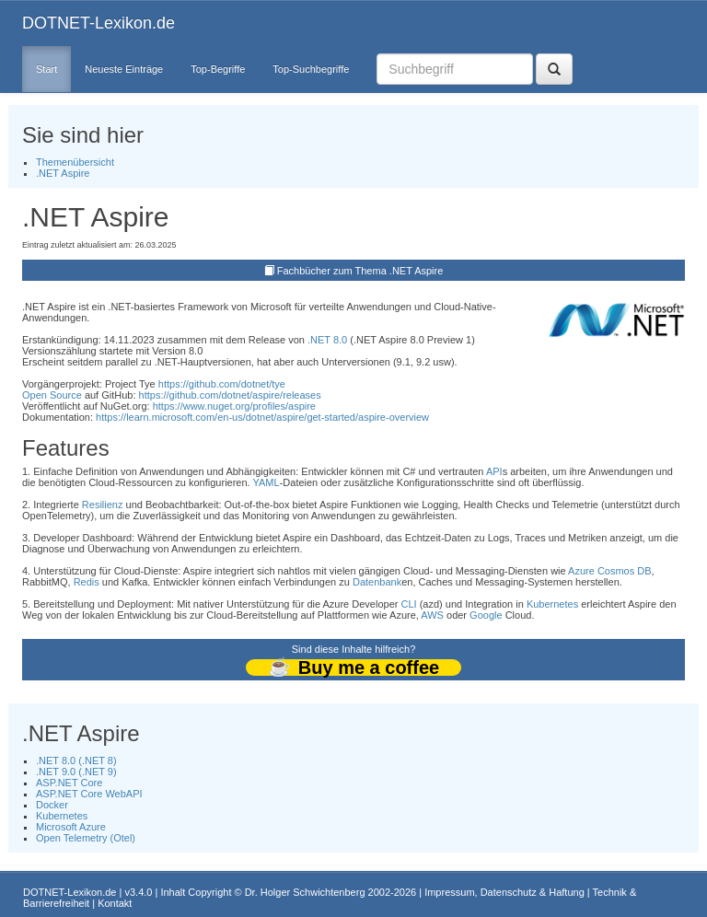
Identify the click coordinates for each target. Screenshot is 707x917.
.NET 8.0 (327, 339)
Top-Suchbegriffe (310, 69)
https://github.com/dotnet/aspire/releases (230, 394)
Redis (86, 581)
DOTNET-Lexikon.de (98, 23)
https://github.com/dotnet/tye (221, 383)
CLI (409, 603)
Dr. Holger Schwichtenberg (305, 892)
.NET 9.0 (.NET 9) (76, 771)
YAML (266, 482)
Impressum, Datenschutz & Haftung (504, 892)
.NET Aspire (63, 173)
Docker (52, 804)
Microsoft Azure (71, 826)
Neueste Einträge (124, 69)
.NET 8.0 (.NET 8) (76, 760)
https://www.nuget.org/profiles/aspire (234, 406)
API (494, 471)
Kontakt (115, 903)
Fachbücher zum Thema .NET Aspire (360, 270)
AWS (432, 615)
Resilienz (102, 504)
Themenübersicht (75, 162)
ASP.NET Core (69, 782)
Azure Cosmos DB (609, 570)
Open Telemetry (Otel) (85, 837)
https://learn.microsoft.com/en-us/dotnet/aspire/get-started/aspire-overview (262, 417)
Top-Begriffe (218, 69)
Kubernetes (552, 603)
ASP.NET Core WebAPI (89, 793)
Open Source (52, 394)
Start (46, 69)
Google (485, 615)
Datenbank (377, 581)
